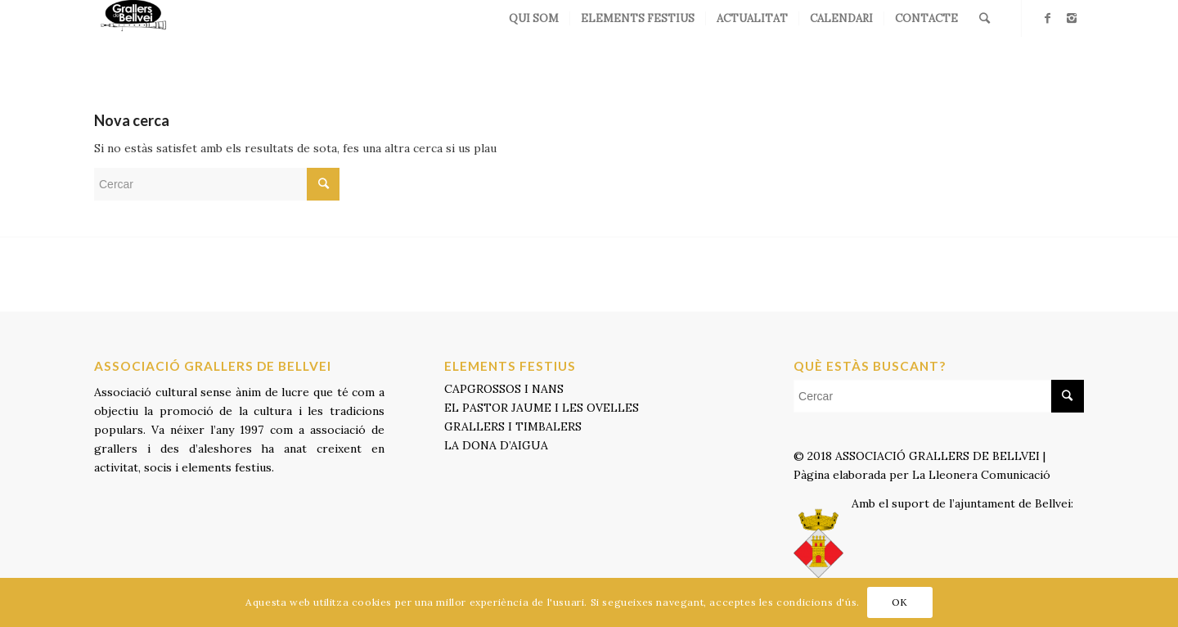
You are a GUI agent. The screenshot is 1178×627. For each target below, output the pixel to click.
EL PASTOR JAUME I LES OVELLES (541, 407)
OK (900, 602)
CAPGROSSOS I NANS (504, 388)
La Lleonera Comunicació (983, 474)
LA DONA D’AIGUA (496, 445)
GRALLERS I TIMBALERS (513, 426)
